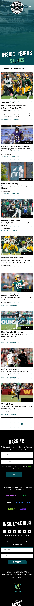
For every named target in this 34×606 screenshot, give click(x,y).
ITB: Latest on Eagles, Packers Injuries (15, 371)
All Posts (26, 253)
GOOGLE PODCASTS (23, 503)
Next (23, 424)
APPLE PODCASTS (11, 496)
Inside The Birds (7, 110)
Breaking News (27, 142)
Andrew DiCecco (7, 154)
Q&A (27, 216)
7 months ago (10, 119)
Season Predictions (26, 179)
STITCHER (7, 503)
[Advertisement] (17, 32)
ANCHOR (23, 509)
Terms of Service (18, 468)
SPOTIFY (26, 496)
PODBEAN (11, 509)
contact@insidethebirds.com (17, 536)
